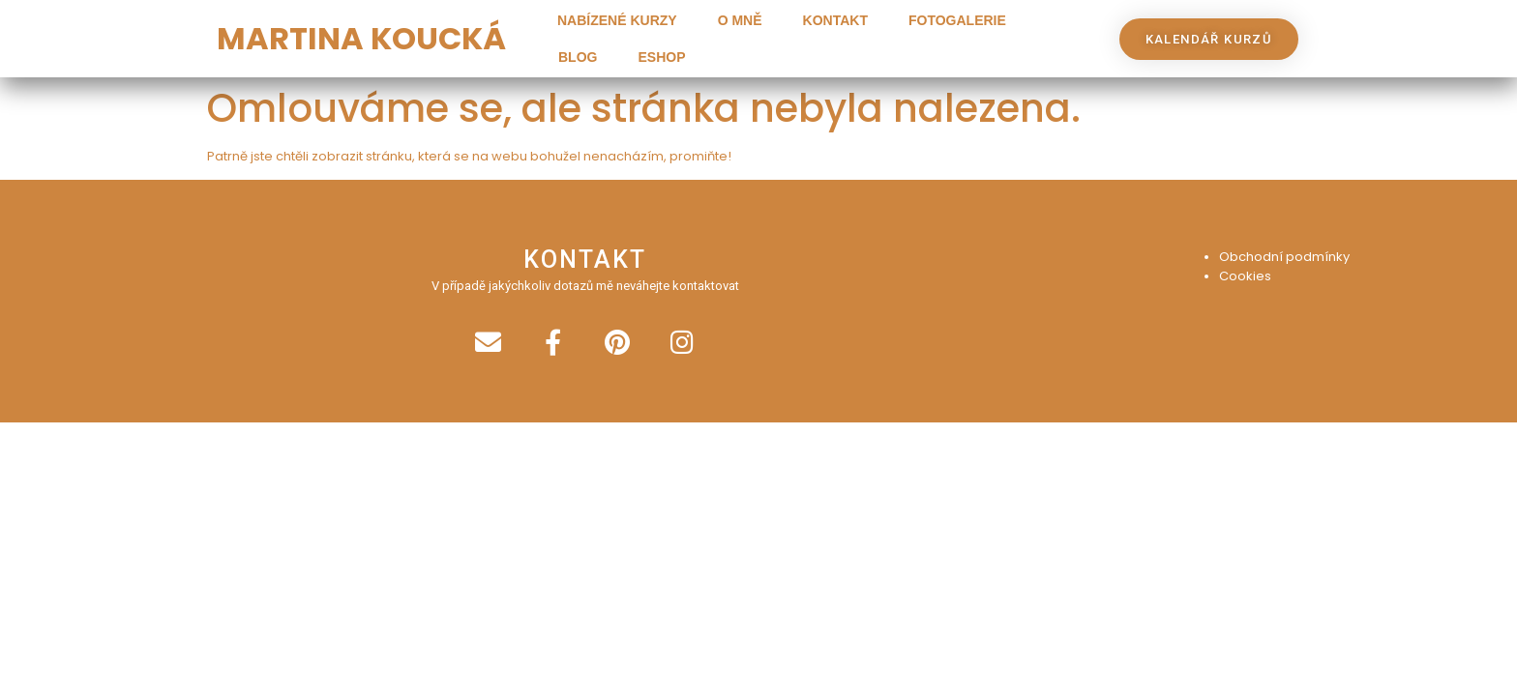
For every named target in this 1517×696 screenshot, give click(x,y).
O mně (740, 20)
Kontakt (835, 20)
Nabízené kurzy (617, 20)
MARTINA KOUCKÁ (361, 38)
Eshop (661, 57)
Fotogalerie (957, 20)
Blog (577, 57)
